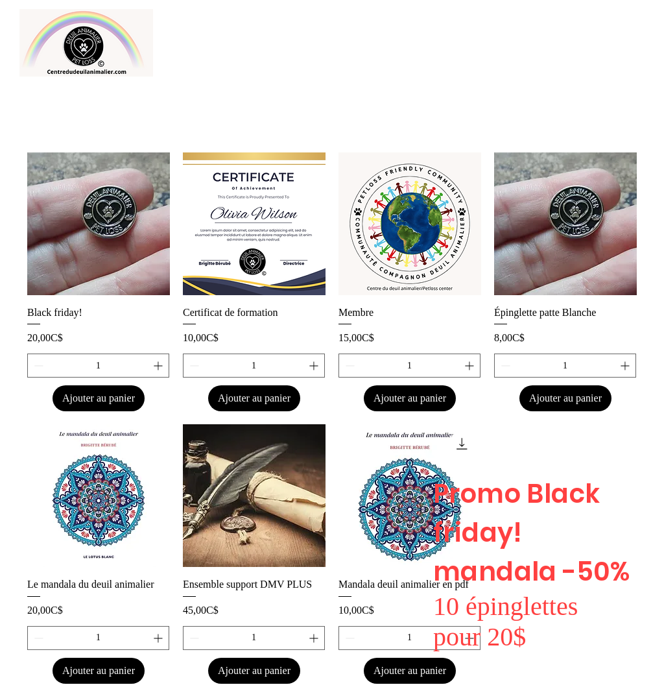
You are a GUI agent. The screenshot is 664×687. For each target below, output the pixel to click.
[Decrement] (37, 365)
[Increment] (159, 365)
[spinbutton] (98, 365)
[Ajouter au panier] (99, 398)
